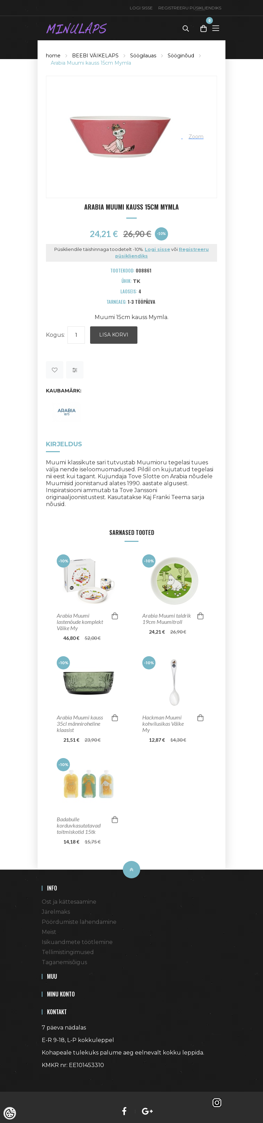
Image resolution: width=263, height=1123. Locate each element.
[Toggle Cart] (203, 28)
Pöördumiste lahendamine (79, 922)
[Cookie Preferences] (9, 1113)
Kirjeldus (64, 444)
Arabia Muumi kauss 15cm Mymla (91, 63)
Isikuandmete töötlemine (77, 942)
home (53, 55)
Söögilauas (143, 55)
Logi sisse (141, 7)
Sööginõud (181, 55)
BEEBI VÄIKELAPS (95, 55)
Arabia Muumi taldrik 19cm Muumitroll (166, 618)
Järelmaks (56, 912)
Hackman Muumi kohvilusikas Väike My (163, 723)
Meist (49, 932)
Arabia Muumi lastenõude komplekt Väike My (80, 621)
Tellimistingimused (68, 952)
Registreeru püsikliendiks (189, 7)
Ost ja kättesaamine (69, 901)
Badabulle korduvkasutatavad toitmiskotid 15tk (79, 825)
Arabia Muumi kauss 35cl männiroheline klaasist (80, 723)
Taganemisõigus (64, 962)
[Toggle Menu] (215, 28)
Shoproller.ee (54, 1077)
